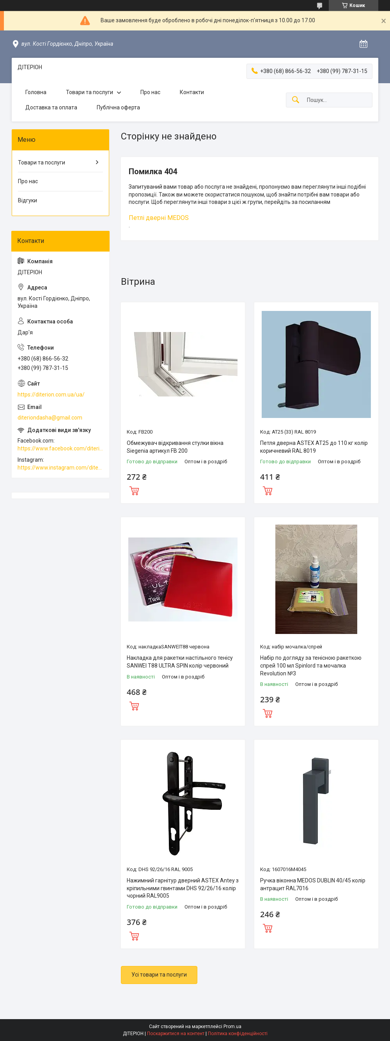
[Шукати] (295, 100)
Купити (134, 489)
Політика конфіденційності (238, 1033)
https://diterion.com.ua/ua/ (51, 394)
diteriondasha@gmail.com (50, 417)
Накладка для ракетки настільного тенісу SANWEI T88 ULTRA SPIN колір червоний (180, 662)
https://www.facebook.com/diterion (60, 448)
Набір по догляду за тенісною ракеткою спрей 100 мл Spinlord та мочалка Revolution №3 (311, 665)
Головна (35, 92)
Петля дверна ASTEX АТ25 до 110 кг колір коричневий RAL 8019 (314, 447)
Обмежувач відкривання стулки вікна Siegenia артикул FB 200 (175, 447)
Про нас (150, 92)
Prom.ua (232, 1026)
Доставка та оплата (51, 107)
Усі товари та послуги (159, 974)
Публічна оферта (118, 107)
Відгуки (27, 200)
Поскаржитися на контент (175, 1033)
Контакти (192, 92)
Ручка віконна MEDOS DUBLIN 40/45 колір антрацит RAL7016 (312, 884)
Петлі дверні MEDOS (159, 217)
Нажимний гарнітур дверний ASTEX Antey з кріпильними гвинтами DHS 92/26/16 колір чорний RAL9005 (183, 888)
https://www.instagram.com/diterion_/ (60, 467)
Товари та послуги (89, 92)
